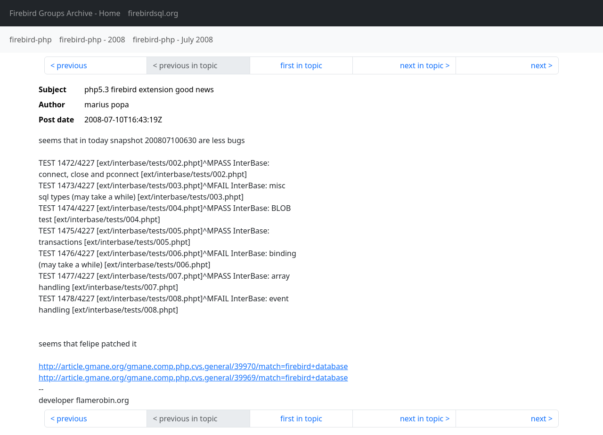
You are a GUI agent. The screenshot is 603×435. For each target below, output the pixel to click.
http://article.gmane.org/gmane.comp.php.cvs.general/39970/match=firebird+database (193, 366)
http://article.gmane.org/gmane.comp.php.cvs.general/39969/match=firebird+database (193, 377)
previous (72, 65)
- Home (65, 13)
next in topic (421, 65)
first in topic (301, 65)
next (538, 65)
